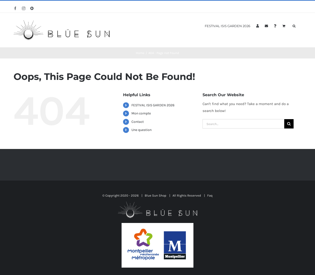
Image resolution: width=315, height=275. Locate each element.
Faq (210, 195)
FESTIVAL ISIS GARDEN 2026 (152, 105)
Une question (141, 130)
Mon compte (141, 113)
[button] (294, 25)
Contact (137, 122)
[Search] (289, 123)
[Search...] (243, 123)
